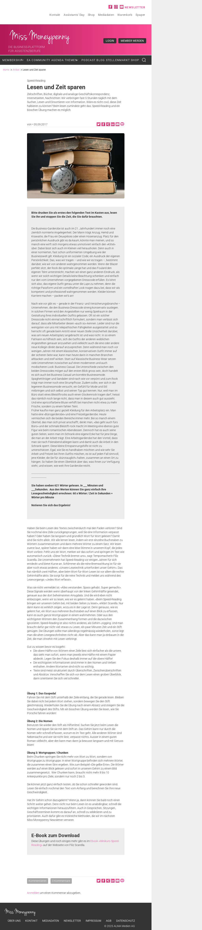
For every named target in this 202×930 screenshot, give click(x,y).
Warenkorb (124, 14)
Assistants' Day (74, 14)
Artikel (16, 69)
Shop (91, 14)
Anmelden (33, 892)
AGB (108, 920)
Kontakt (55, 14)
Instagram (116, 7)
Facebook (110, 7)
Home (6, 69)
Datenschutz (125, 920)
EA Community (38, 60)
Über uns (14, 920)
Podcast (88, 60)
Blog (100, 60)
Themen (71, 60)
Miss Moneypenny (40, 36)
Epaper (140, 14)
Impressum (93, 920)
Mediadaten (106, 14)
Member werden (132, 40)
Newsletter (135, 7)
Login (110, 40)
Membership (12, 60)
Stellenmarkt (118, 60)
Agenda (57, 60)
